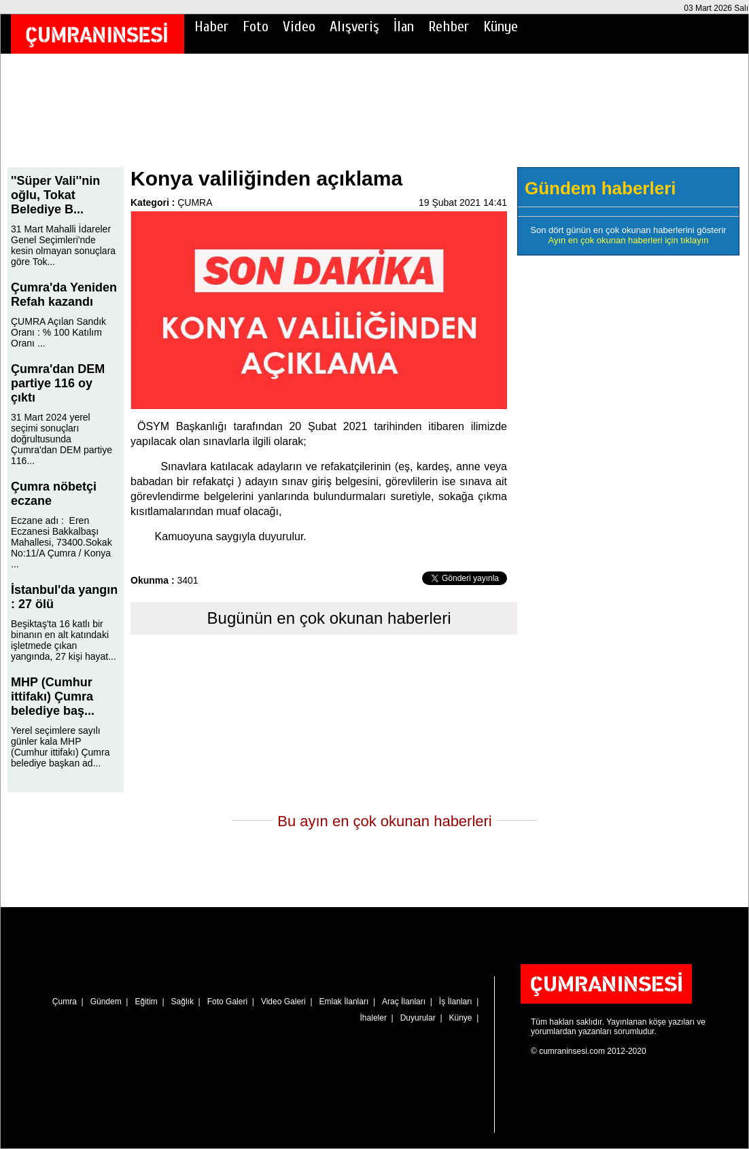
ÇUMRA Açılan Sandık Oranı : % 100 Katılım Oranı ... (58, 332)
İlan (404, 26)
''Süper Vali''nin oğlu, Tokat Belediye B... (55, 195)
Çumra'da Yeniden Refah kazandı (64, 294)
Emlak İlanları (344, 1001)
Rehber (448, 26)
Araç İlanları (403, 1001)
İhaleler (373, 1018)
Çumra (64, 1001)
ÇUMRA (194, 202)
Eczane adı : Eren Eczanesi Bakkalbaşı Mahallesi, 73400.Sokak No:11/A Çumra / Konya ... (61, 542)
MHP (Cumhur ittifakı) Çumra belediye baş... (52, 696)
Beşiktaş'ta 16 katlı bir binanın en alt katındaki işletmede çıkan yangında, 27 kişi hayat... (63, 640)
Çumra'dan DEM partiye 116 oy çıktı (58, 383)
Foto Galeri (227, 1001)
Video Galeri (283, 1001)
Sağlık (182, 1001)
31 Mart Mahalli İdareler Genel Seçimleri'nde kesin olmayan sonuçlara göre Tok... (63, 245)
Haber (211, 26)
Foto (255, 26)
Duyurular (418, 1018)
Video (299, 26)
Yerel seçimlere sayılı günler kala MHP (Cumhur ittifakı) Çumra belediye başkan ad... (60, 746)
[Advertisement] (374, 119)
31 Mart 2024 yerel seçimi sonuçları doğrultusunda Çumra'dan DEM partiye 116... (61, 439)
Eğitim (146, 1001)
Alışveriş (354, 26)
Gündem (106, 1001)
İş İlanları (455, 1001)
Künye (500, 26)
